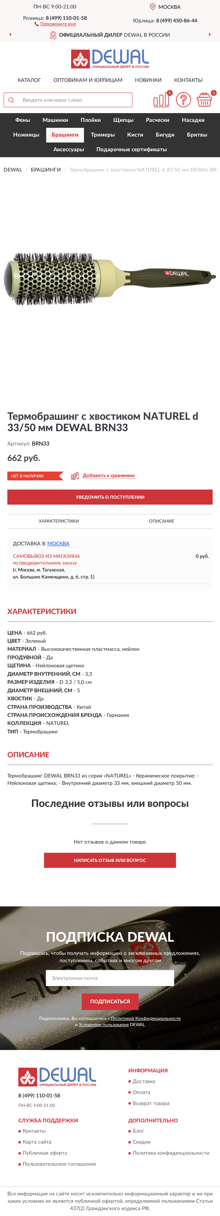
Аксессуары (69, 149)
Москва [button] (58, 543)
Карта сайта (37, 1142)
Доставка (144, 1081)
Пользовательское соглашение (59, 1164)
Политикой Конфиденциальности (146, 1018)
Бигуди (165, 135)
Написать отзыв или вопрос (110, 860)
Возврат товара (151, 1103)
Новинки (148, 80)
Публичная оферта (45, 1153)
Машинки (55, 120)
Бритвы (197, 135)
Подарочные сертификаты (131, 149)
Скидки (141, 1142)
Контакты (188, 80)
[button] (55, 23)
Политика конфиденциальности (171, 1153)
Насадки (193, 120)
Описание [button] (161, 521)
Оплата (141, 1092)
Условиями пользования (104, 1024)
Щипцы (123, 120)
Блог (138, 1131)
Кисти (135, 135)
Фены (22, 120)
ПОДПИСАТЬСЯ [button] (110, 1001)
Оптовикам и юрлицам (88, 80)
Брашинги (65, 135)
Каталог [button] (29, 80)
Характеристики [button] (59, 521)
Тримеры (103, 135)
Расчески (157, 120)
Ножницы (26, 135)
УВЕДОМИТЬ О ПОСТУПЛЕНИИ (110, 497)
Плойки (91, 120)
